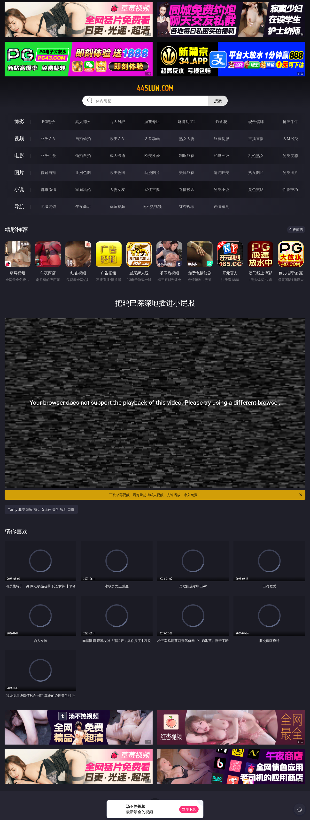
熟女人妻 (186, 138)
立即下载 (189, 809)
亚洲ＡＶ (48, 138)
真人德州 (83, 121)
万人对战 (117, 121)
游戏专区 (152, 121)
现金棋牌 (256, 121)
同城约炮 (48, 206)
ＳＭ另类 (290, 138)
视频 (19, 138)
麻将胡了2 (186, 121)
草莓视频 (117, 206)
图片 (19, 172)
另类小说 (221, 189)
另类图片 (290, 172)
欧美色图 (117, 172)
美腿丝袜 (186, 172)
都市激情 (48, 189)
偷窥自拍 (48, 172)
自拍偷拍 (83, 138)
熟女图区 (256, 172)
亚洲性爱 (48, 155)
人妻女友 (117, 189)
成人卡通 (117, 155)
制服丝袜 (186, 155)
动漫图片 (152, 172)
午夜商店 (83, 206)
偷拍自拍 (83, 155)
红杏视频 (186, 206)
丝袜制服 (221, 138)
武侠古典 (152, 189)
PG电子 (48, 121)
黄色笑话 (256, 189)
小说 (19, 189)
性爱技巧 (290, 189)
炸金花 (221, 121)
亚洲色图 (83, 172)
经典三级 (221, 155)
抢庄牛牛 (290, 121)
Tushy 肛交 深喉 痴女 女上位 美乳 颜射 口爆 (41, 509)
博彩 (19, 121)
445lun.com (155, 88)
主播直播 (256, 138)
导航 (19, 206)
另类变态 (290, 155)
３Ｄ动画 (152, 138)
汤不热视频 (152, 206)
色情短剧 (221, 206)
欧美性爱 (152, 155)
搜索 (218, 100)
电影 (19, 155)
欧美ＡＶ (117, 138)
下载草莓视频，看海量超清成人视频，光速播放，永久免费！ (206, 495)
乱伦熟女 (256, 155)
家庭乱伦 (83, 189)
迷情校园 (186, 189)
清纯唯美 (221, 172)
